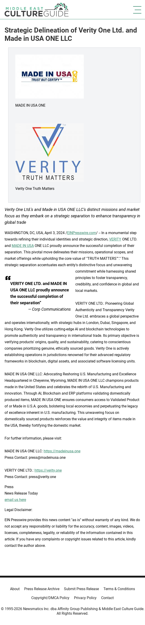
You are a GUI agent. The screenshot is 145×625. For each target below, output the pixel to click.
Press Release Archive (41, 589)
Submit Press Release (81, 589)
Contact (107, 598)
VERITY (115, 239)
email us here (15, 500)
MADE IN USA (23, 245)
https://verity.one (48, 470)
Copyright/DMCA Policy (50, 598)
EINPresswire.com (81, 233)
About (15, 589)
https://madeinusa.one (62, 451)
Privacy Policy (85, 598)
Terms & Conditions (119, 589)
